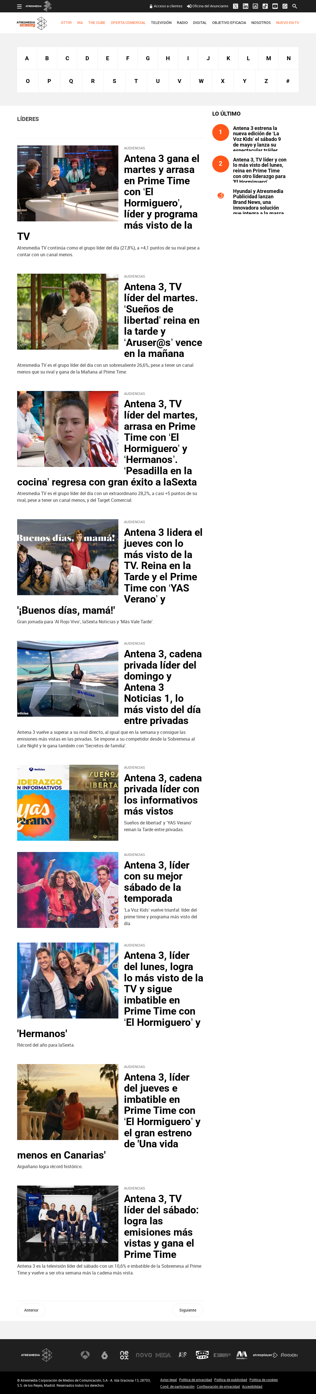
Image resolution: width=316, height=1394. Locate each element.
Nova (144, 1355)
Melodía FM (241, 1355)
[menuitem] (66, 22)
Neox (124, 1355)
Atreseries (183, 1355)
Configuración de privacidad (218, 1386)
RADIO (182, 22)
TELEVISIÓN (161, 22)
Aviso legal (168, 1379)
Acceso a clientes (168, 5)
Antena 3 (85, 1355)
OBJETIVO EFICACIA (229, 22)
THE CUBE (96, 22)
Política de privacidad (195, 1379)
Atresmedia (37, 1355)
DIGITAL (200, 22)
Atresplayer (265, 1355)
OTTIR (66, 22)
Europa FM (222, 1355)
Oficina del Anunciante (207, 5)
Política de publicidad (230, 1379)
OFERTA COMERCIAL (128, 22)
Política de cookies (263, 1379)
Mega (163, 1355)
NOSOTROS (261, 22)
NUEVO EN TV (287, 22)
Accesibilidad (252, 1386)
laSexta (104, 1355)
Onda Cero (202, 1355)
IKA (80, 22)
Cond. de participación (177, 1386)
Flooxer (289, 1355)
